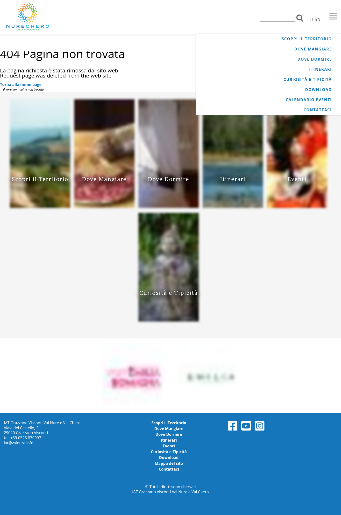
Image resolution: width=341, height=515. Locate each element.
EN (317, 19)
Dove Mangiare (313, 49)
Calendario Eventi (309, 99)
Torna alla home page (21, 84)
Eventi (169, 446)
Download (318, 89)
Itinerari (320, 69)
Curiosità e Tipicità (308, 79)
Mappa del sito (169, 463)
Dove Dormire (315, 59)
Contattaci (318, 110)
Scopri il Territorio (307, 39)
